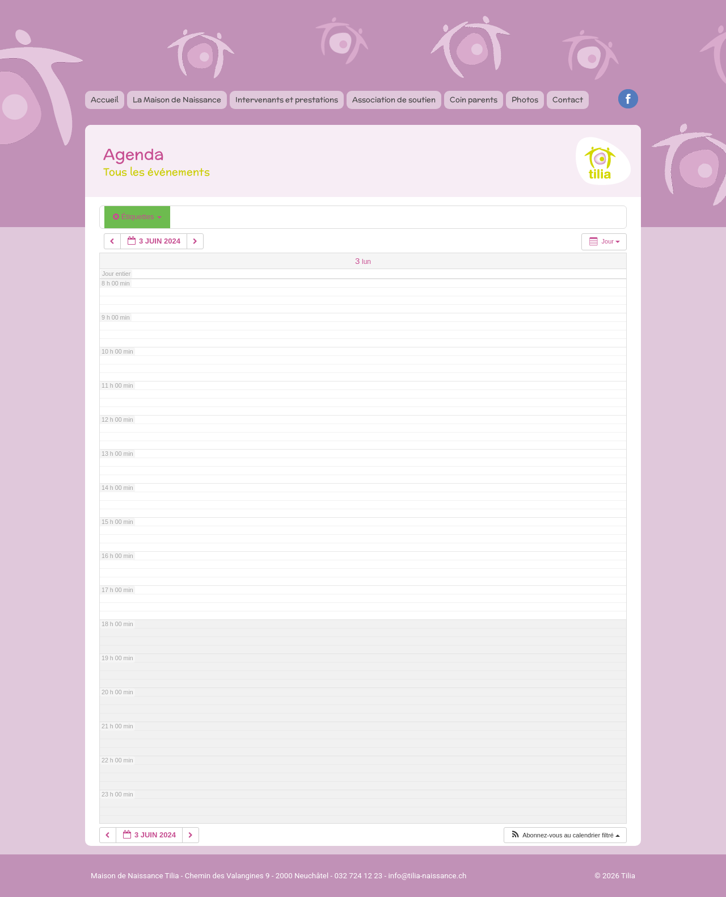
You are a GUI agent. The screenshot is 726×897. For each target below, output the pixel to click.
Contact (567, 99)
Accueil (105, 99)
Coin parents (473, 99)
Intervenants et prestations (286, 99)
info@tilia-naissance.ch (428, 875)
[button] (565, 835)
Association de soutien (394, 99)
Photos (525, 99)
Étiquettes (137, 216)
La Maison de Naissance (177, 99)
